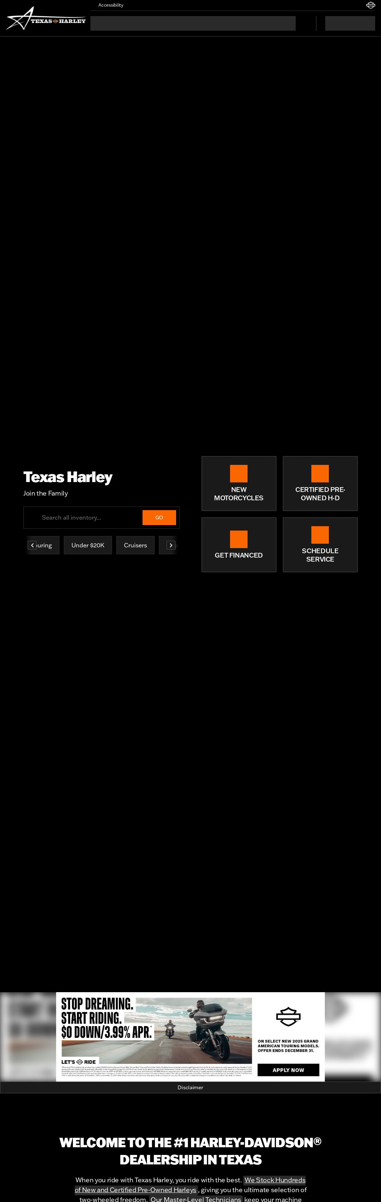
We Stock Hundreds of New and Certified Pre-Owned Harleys (190, 1185)
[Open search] (301, 23)
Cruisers (135, 545)
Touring (41, 545)
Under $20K (87, 545)
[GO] (159, 517)
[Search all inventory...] (101, 517)
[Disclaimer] (190, 1087)
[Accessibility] (107, 5)
